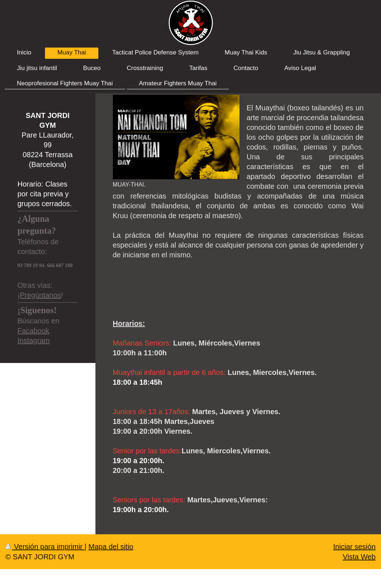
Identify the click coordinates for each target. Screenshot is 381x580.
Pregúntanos (40, 295)
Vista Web (359, 557)
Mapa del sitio (111, 547)
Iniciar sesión (354, 547)
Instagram (33, 340)
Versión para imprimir (45, 547)
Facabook (33, 331)
